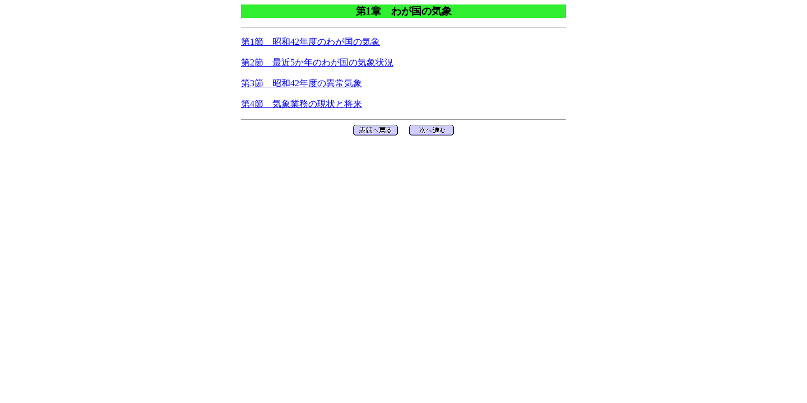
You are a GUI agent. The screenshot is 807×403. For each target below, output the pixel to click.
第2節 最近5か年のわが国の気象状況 (317, 62)
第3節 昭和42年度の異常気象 (301, 83)
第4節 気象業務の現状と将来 (301, 104)
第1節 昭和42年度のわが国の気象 (310, 41)
